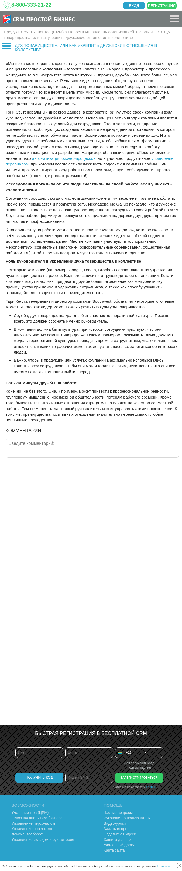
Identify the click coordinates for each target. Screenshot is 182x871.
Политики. (164, 866)
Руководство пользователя (127, 818)
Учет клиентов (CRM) (44, 32)
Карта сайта (114, 850)
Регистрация (162, 5)
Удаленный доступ (120, 845)
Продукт (12, 32)
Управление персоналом (33, 823)
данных (151, 786)
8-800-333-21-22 (31, 5)
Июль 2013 (149, 32)
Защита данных (117, 839)
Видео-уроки (115, 823)
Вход (134, 5)
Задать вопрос (116, 829)
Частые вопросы (118, 812)
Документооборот (27, 834)
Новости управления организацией (101, 32)
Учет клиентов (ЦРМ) (30, 812)
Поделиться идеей (120, 834)
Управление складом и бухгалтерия (43, 839)
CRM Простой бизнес (44, 19)
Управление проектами (32, 829)
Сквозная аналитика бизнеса (37, 818)
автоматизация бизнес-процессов (63, 158)
